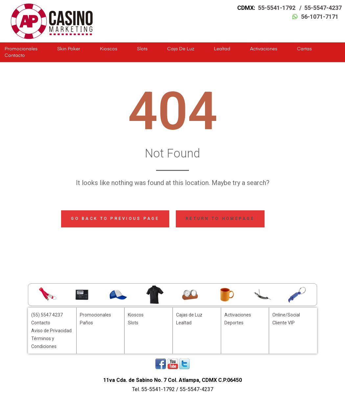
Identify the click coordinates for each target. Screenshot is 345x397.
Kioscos (108, 49)
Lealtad (222, 49)
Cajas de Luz (189, 314)
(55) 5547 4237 (47, 314)
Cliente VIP (283, 322)
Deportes (233, 322)
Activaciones (263, 49)
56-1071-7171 (319, 16)
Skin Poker (68, 49)
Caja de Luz (180, 49)
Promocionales (21, 49)
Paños (86, 322)
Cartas (304, 49)
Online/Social (286, 314)
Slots (142, 49)
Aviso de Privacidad (51, 330)
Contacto (15, 55)
